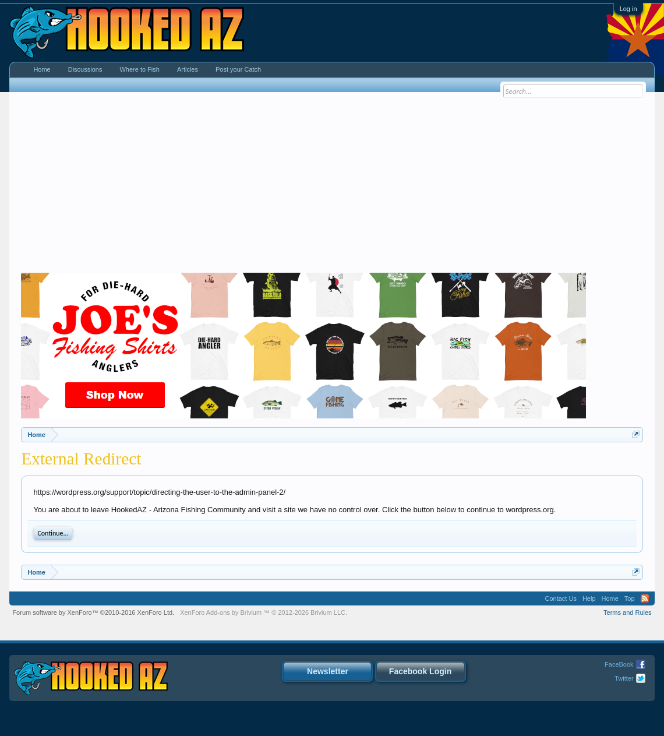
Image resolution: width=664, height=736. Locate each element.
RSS (645, 598)
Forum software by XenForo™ (93, 612)
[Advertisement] (332, 185)
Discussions (85, 69)
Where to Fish (139, 69)
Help (589, 598)
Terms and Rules (627, 612)
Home (41, 69)
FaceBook (619, 664)
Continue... (52, 533)
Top (629, 598)
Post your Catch (238, 69)
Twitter (623, 678)
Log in (628, 8)
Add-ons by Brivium (263, 612)
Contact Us (560, 598)
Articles (187, 69)
